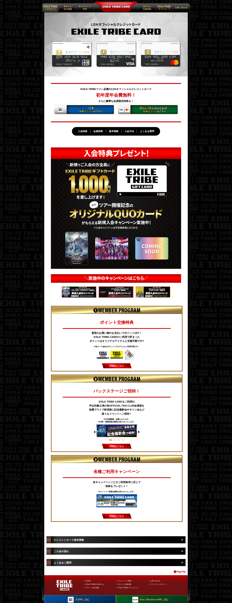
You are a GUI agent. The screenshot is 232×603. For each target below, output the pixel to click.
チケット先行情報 (92, 590)
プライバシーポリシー (158, 586)
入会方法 (129, 131)
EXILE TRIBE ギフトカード (128, 590)
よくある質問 (147, 131)
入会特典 (82, 131)
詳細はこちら (116, 366)
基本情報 (113, 131)
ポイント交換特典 (124, 586)
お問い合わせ (155, 583)
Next (139, 432)
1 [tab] (110, 441)
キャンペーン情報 (124, 583)
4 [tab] (123, 441)
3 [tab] (118, 441)
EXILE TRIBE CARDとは (95, 586)
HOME (88, 583)
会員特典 (98, 131)
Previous (94, 432)
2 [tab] (114, 441)
